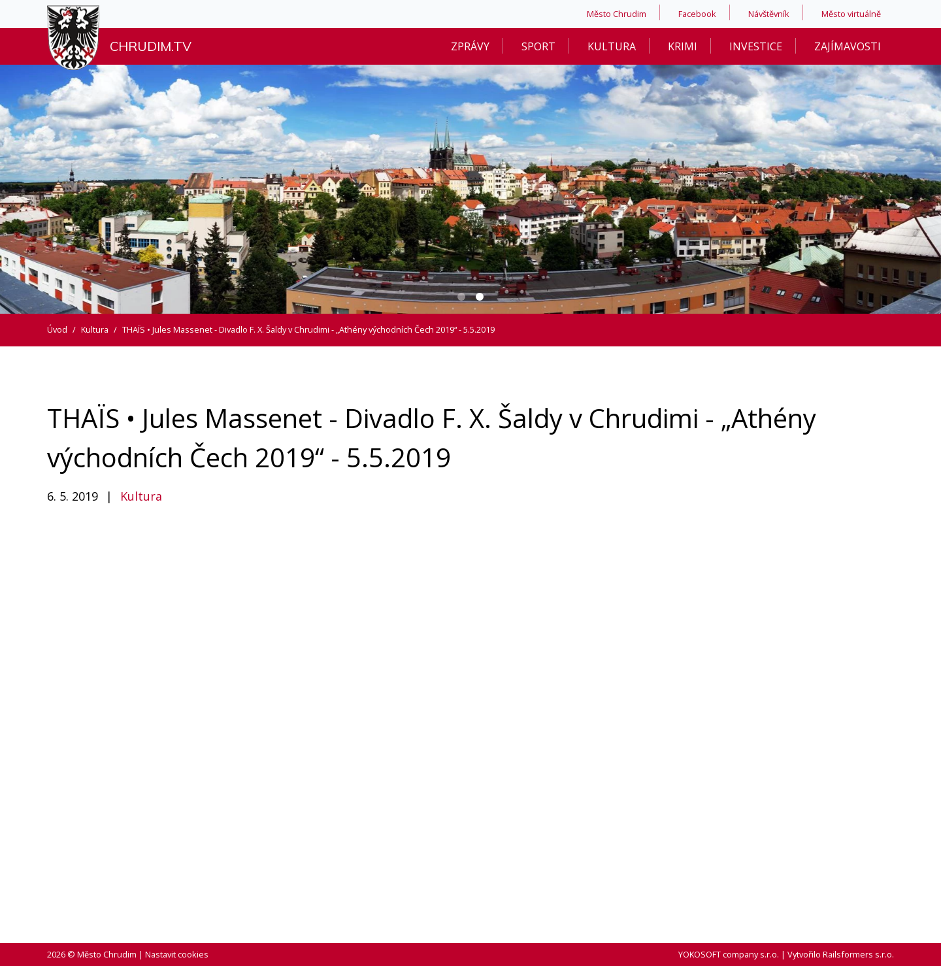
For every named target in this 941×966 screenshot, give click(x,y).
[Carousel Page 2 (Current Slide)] (480, 297)
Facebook (697, 14)
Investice (755, 46)
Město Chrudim (616, 14)
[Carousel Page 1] (461, 297)
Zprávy (470, 46)
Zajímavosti (847, 46)
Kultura (611, 46)
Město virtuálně (851, 14)
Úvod (57, 329)
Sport (538, 46)
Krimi (682, 46)
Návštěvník (768, 14)
